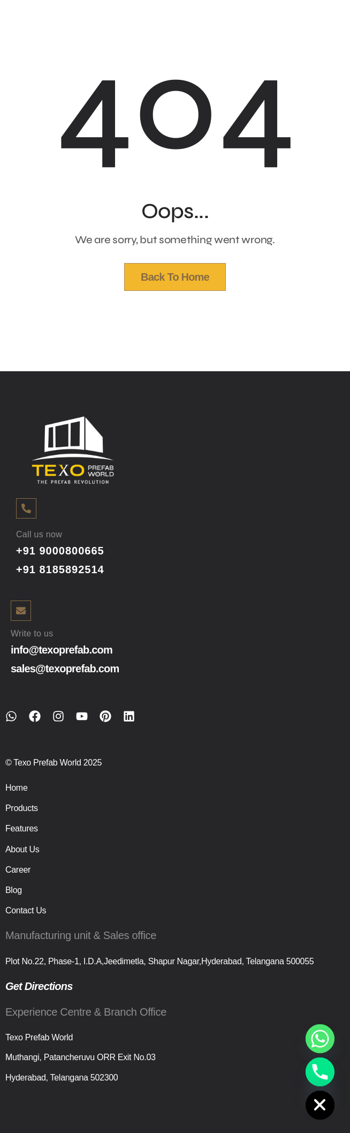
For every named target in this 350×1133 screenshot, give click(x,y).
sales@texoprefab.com (65, 668)
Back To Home (175, 277)
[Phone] (320, 1071)
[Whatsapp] (320, 1038)
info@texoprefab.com (61, 650)
